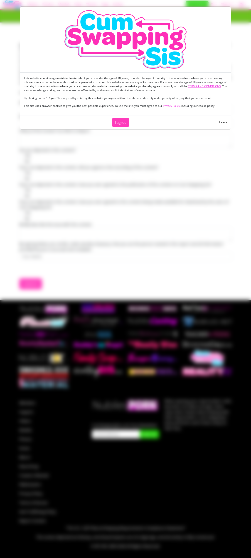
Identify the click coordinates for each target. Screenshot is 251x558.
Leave (223, 122)
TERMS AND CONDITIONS (204, 86)
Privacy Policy (171, 106)
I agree (120, 122)
